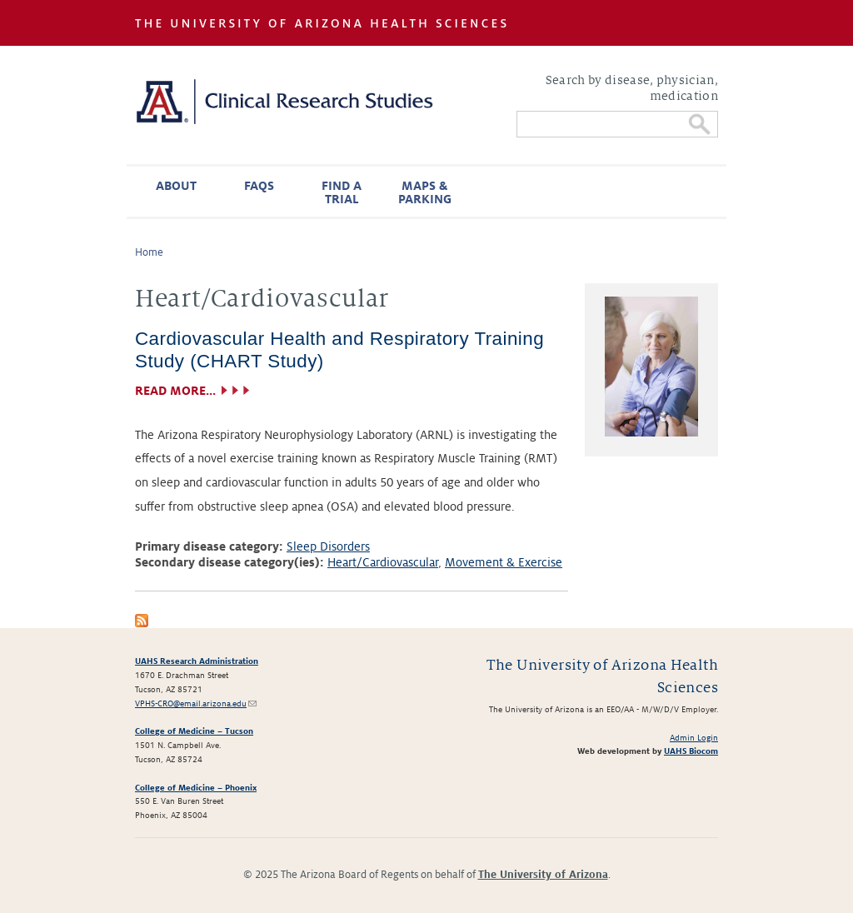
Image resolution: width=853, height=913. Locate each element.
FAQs (259, 185)
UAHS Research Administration (196, 661)
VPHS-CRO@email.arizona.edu (196, 703)
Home (149, 252)
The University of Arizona (543, 875)
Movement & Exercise (503, 562)
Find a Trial (342, 192)
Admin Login (694, 737)
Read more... (175, 390)
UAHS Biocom (691, 751)
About (176, 185)
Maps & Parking (424, 192)
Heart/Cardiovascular (382, 562)
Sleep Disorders (328, 546)
